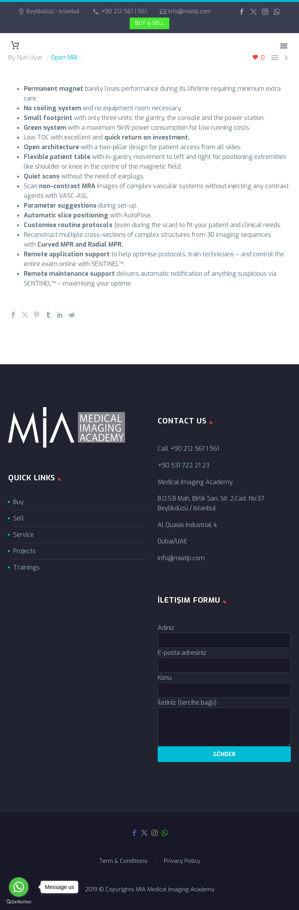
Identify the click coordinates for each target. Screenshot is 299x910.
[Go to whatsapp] (18, 887)
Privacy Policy (182, 861)
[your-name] (224, 640)
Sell (18, 518)
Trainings (26, 567)
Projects (24, 551)
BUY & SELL (149, 23)
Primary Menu (283, 46)
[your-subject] (224, 690)
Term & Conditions (123, 861)
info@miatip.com (189, 11)
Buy (18, 502)
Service (23, 535)
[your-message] (224, 726)
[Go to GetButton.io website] (18, 902)
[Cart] (15, 45)
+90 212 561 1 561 (124, 11)
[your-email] (224, 665)
